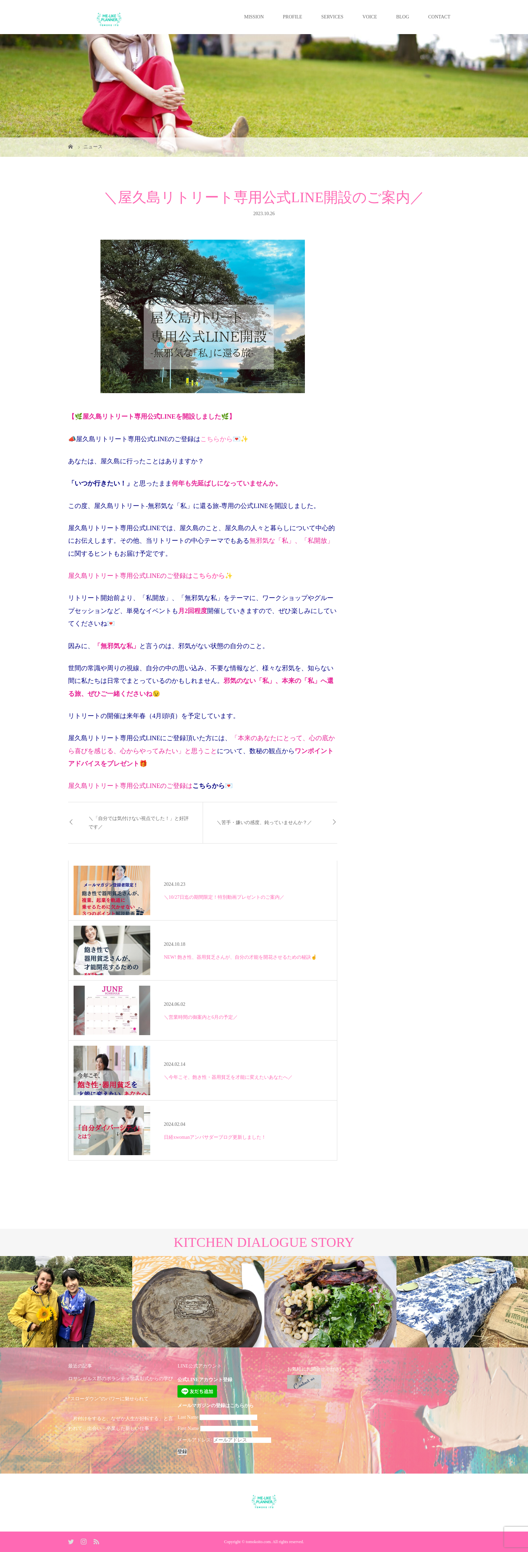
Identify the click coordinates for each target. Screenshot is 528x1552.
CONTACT (439, 16)
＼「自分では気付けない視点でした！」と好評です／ (139, 823)
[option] (66, 1302)
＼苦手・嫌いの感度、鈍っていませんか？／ (264, 822)
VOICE (369, 16)
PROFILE (292, 16)
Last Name (187, 1417)
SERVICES (332, 16)
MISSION (254, 16)
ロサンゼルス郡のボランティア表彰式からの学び (120, 1378)
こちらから (216, 439)
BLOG (402, 16)
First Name (188, 1428)
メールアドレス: (224, 1440)
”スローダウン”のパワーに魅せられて (108, 1398)
